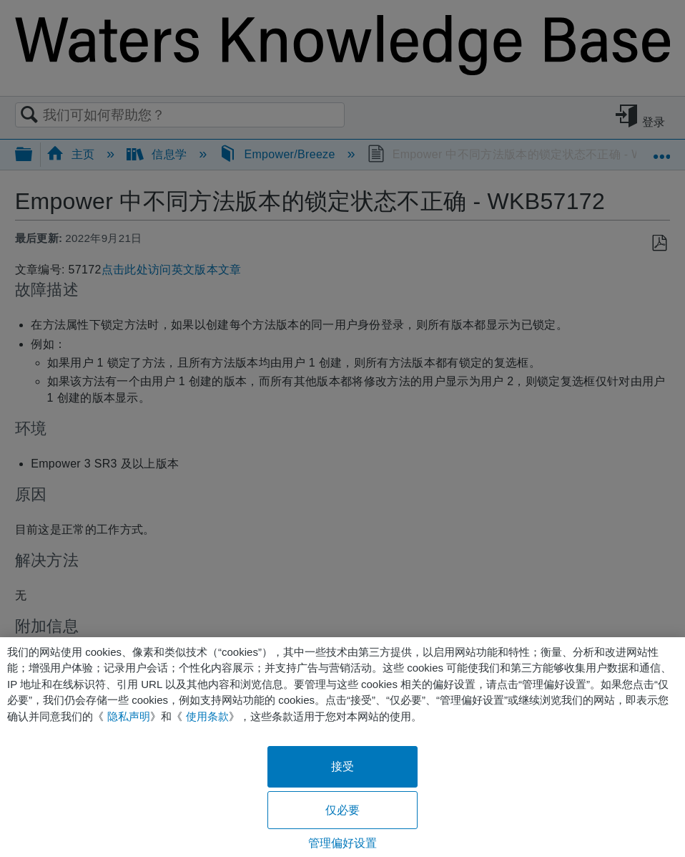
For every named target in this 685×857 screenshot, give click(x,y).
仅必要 (342, 810)
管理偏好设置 (343, 843)
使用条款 (207, 716)
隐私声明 (128, 716)
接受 (342, 766)
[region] (342, 747)
